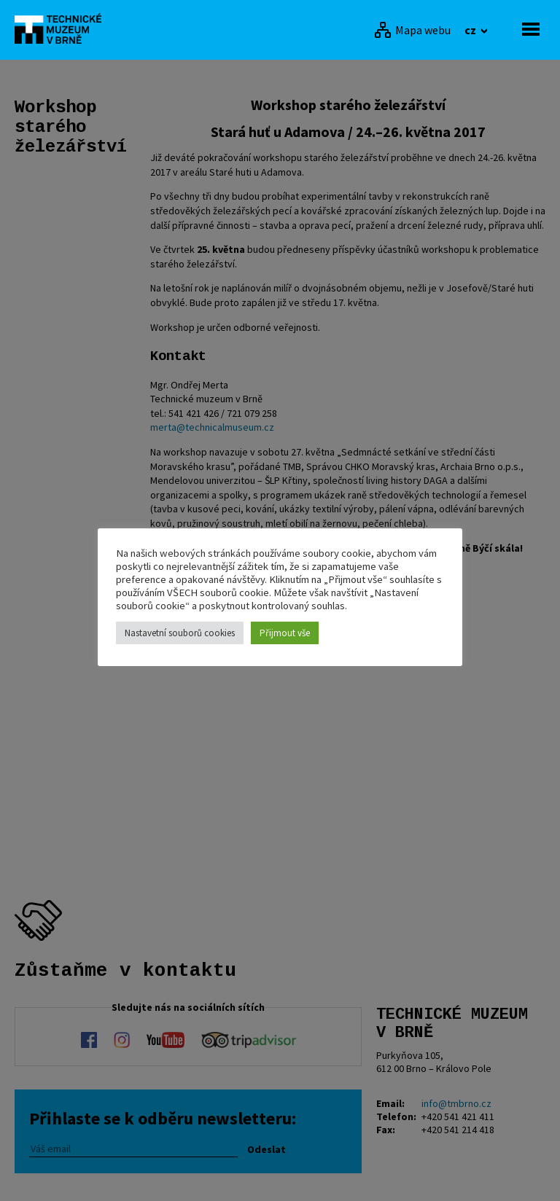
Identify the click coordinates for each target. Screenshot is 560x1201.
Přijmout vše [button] (285, 633)
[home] (62, 28)
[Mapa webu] (412, 30)
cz (471, 30)
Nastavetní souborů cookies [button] (180, 633)
